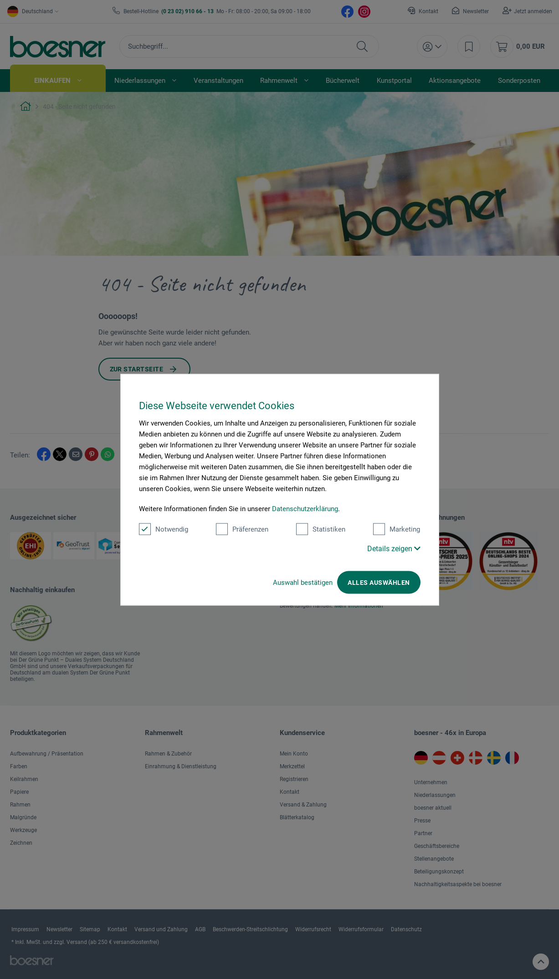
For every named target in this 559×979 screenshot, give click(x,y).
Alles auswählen (379, 582)
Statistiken (320, 529)
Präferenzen (242, 529)
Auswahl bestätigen (303, 582)
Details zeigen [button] (394, 548)
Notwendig (163, 529)
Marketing (396, 529)
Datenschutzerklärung (305, 508)
